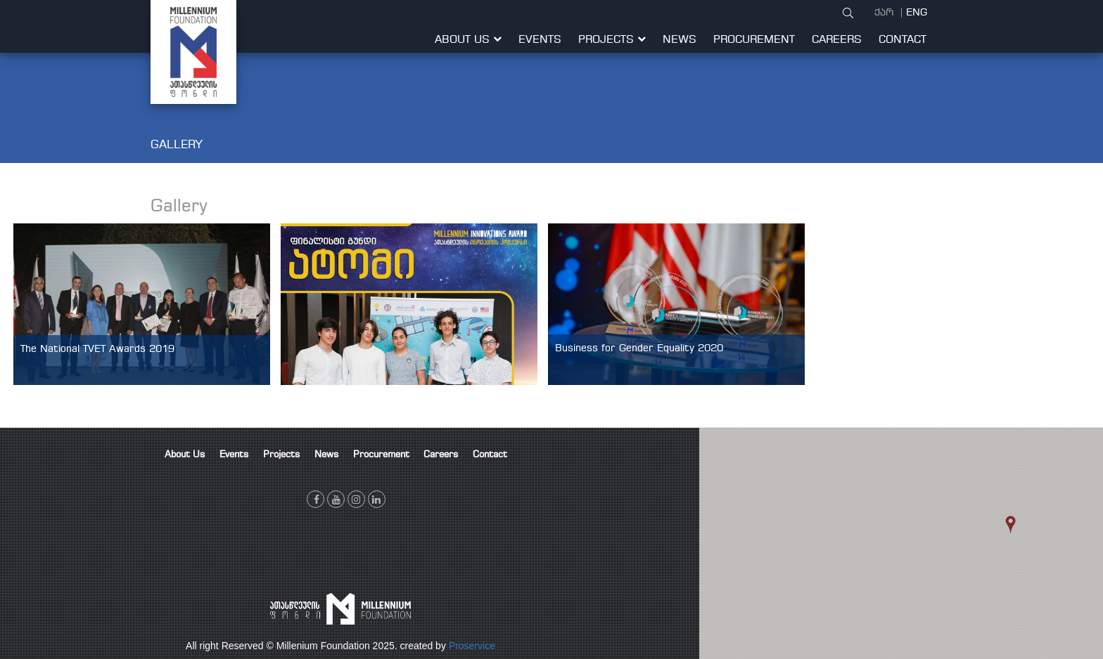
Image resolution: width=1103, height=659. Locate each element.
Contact (902, 40)
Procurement (754, 40)
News (679, 40)
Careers (837, 40)
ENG (916, 13)
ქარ (885, 13)
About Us (468, 40)
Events (539, 40)
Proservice (472, 645)
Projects (612, 40)
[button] (1030, 538)
